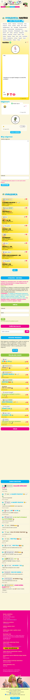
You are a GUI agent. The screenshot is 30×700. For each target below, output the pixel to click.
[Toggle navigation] (2, 1)
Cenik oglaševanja (11, 648)
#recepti (14, 34)
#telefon (9, 23)
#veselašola (25, 36)
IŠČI (27, 331)
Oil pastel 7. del (7, 415)
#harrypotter (10, 30)
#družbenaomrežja (22, 27)
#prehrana (16, 32)
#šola (23, 34)
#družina (4, 29)
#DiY (12, 27)
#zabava (14, 39)
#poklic (11, 32)
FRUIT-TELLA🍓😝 (7, 382)
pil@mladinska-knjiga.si (12, 619)
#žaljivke (4, 38)
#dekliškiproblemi (6, 27)
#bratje (25, 25)
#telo (17, 36)
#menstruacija (20, 23)
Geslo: (2, 312)
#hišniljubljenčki (17, 30)
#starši (13, 36)
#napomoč (5, 25)
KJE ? (16, 559)
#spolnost (9, 36)
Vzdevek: (3, 308)
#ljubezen (14, 23)
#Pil (8, 32)
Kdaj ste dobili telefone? (18, 532)
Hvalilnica (10, 18)
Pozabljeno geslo (13, 321)
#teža (20, 36)
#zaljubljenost (10, 38)
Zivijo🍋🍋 (6, 368)
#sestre (19, 34)
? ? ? (15, 350)
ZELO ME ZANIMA (17, 572)
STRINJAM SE (15, 698)
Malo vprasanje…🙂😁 (10, 402)
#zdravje (15, 38)
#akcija (18, 25)
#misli (25, 23)
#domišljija (16, 27)
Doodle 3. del (7, 408)
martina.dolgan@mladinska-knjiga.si (14, 646)
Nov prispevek (15, 21)
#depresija (5, 23)
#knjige (26, 30)
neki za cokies (7, 388)
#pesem (4, 32)
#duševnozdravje (10, 29)
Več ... (15, 270)
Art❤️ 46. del (7, 361)
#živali (24, 38)
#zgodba (20, 38)
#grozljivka (5, 30)
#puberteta (10, 34)
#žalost (18, 39)
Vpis (3, 319)
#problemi (5, 34)
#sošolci (4, 36)
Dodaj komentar (15, 132)
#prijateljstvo (21, 32)
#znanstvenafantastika (7, 39)
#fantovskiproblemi (19, 29)
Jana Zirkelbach (6, 623)
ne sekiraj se (18, 578)
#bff (22, 25)
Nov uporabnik (4, 321)
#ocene (9, 25)
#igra (23, 30)
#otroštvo (14, 25)
